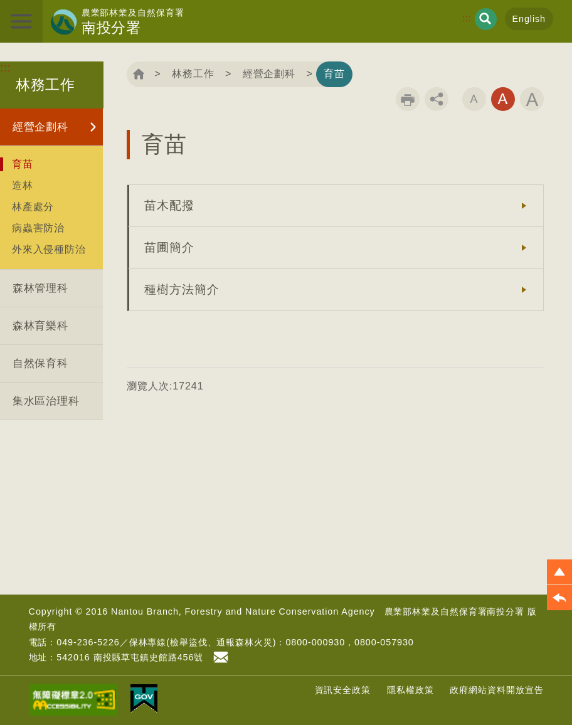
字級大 (532, 99)
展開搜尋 (486, 19)
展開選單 (21, 21)
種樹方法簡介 (181, 289)
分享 (436, 99)
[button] (559, 572)
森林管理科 (41, 288)
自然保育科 (41, 363)
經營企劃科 (41, 127)
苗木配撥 (169, 205)
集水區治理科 (46, 401)
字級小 (474, 99)
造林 (22, 185)
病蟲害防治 (38, 227)
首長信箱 (222, 657)
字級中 (503, 99)
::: (467, 18)
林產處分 (33, 206)
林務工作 (193, 73)
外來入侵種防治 (49, 249)
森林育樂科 (41, 326)
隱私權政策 (410, 690)
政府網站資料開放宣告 (496, 690)
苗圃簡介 (169, 247)
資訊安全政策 (343, 690)
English (529, 19)
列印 (408, 99)
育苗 (22, 163)
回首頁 (139, 74)
